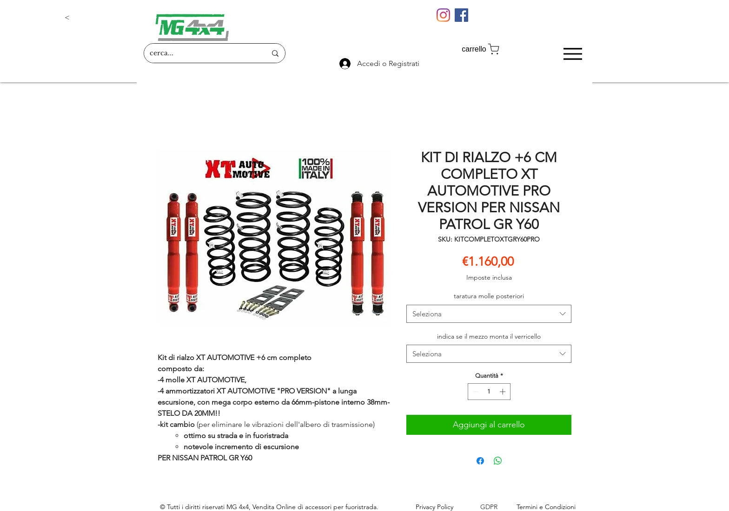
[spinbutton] (489, 392)
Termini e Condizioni (546, 507)
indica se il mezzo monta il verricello (489, 336)
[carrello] (481, 49)
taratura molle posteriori (489, 296)
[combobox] (488, 314)
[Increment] (503, 392)
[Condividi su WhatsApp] (498, 460)
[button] (95, 17)
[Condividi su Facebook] (480, 460)
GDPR (488, 507)
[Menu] (572, 53)
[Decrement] (474, 392)
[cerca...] (201, 53)
